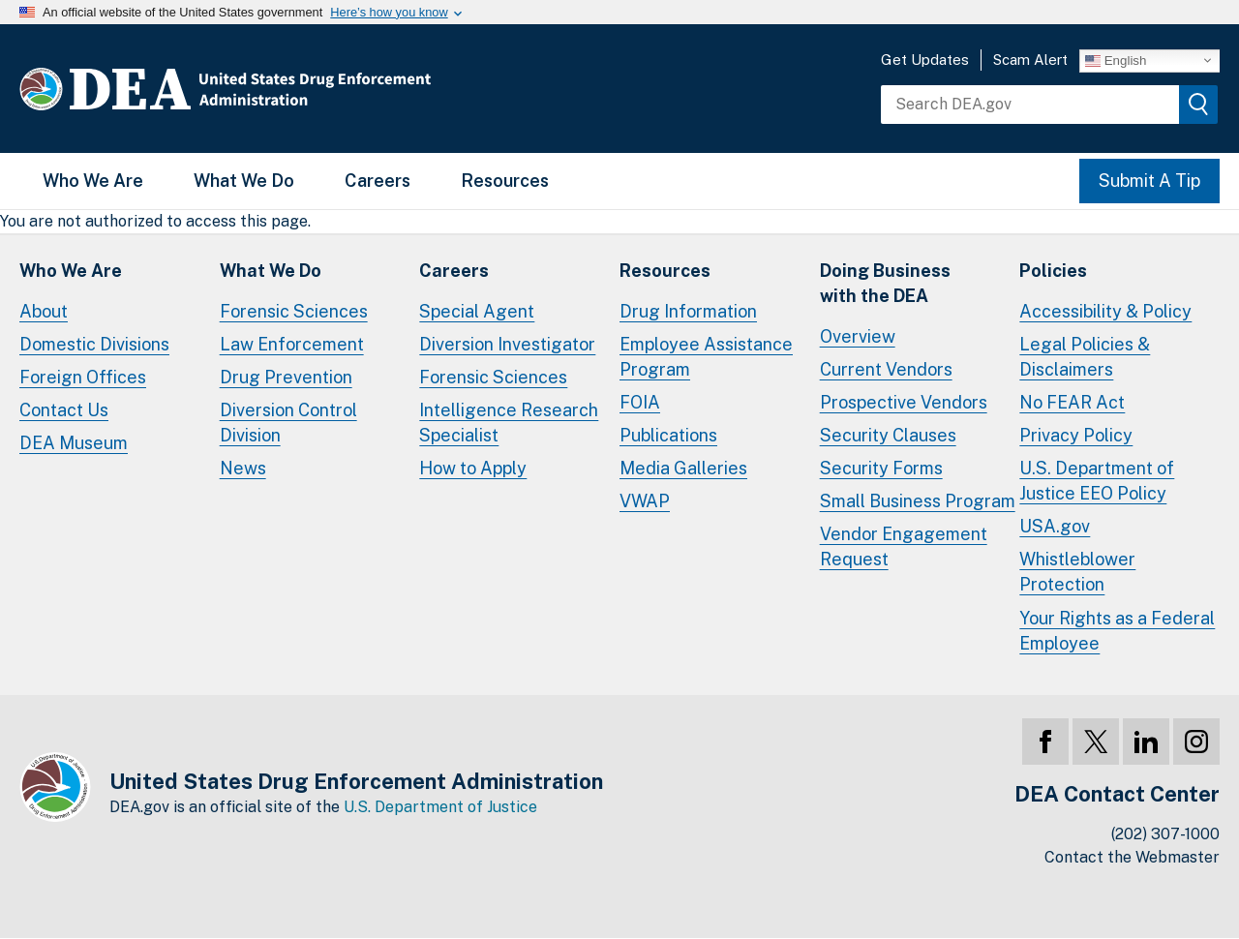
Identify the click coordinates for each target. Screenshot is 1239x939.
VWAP (645, 501)
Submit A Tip (1149, 180)
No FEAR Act (1072, 402)
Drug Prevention (286, 377)
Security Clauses (888, 435)
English (1115, 60)
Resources (505, 180)
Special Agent (476, 311)
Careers (377, 180)
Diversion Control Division (288, 422)
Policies (1053, 270)
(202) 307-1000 (1165, 834)
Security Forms (881, 468)
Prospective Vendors (903, 402)
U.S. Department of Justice (440, 807)
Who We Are (93, 180)
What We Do (244, 180)
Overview (857, 336)
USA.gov (1054, 526)
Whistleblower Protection (1077, 571)
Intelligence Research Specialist (508, 422)
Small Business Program (917, 501)
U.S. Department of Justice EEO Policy (1096, 480)
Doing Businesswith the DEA (885, 283)
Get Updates (925, 59)
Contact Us (63, 410)
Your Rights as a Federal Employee (1117, 630)
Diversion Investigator (507, 344)
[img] (1198, 104)
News (243, 468)
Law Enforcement (292, 344)
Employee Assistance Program (706, 356)
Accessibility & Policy (1105, 311)
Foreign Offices (82, 377)
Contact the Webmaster (1132, 857)
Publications (668, 435)
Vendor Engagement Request (903, 546)
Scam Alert (1030, 59)
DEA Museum (73, 443)
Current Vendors (886, 369)
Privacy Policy (1076, 435)
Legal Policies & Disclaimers (1084, 356)
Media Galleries (683, 468)
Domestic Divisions (94, 344)
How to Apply (473, 468)
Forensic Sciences (294, 311)
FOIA (640, 402)
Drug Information (688, 311)
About (43, 311)
